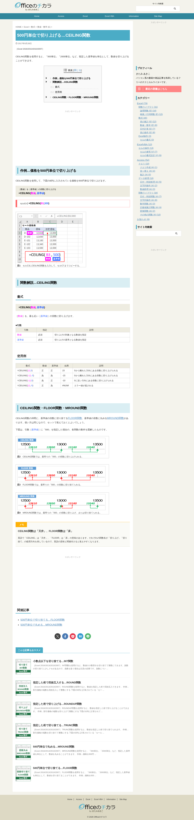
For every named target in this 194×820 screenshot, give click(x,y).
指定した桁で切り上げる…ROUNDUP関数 (56, 702)
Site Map (158, 16)
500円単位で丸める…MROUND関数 (38, 623)
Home (36, 16)
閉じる (77, 70)
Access (61, 16)
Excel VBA (109, 16)
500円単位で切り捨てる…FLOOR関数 (39, 619)
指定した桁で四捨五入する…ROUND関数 (55, 681)
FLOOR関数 (74, 418)
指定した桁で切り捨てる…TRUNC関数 (54, 724)
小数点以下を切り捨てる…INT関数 (52, 660)
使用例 (56, 92)
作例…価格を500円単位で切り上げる (70, 78)
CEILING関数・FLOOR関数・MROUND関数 (74, 97)
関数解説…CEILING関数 (64, 81)
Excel (85, 16)
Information (134, 16)
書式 (55, 87)
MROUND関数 (112, 418)
